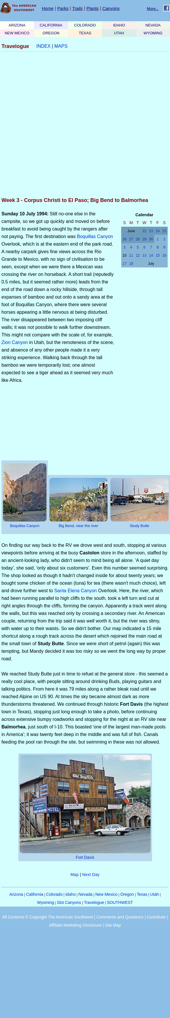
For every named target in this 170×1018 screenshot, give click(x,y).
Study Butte (139, 526)
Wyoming (45, 902)
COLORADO (85, 25)
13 (144, 255)
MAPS (60, 46)
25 (164, 231)
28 (137, 239)
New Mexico (106, 894)
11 (131, 255)
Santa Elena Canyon (75, 590)
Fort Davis (85, 857)
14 (151, 255)
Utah (154, 894)
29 (144, 239)
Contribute (156, 917)
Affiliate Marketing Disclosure (75, 925)
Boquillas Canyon (95, 236)
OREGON (51, 33)
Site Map (113, 925)
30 (151, 239)
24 (158, 231)
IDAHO (119, 25)
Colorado (54, 894)
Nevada (85, 894)
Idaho (70, 894)
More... (153, 8)
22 (144, 231)
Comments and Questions (120, 917)
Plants (93, 8)
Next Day (91, 874)
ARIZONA (17, 25)
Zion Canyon (14, 342)
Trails (77, 8)
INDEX (43, 46)
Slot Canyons (69, 902)
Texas (142, 894)
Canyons (110, 8)
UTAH (119, 33)
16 (164, 255)
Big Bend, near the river (79, 526)
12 (137, 255)
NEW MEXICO (17, 33)
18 (131, 264)
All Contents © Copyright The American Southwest (47, 917)
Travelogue (94, 902)
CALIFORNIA (51, 25)
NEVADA (153, 25)
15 (158, 255)
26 (124, 239)
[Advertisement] (65, 125)
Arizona (16, 894)
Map (74, 874)
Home (47, 8)
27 (131, 239)
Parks (62, 8)
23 (151, 231)
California (34, 894)
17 (124, 264)
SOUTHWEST (120, 902)
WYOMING (153, 33)
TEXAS (85, 33)
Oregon (127, 894)
